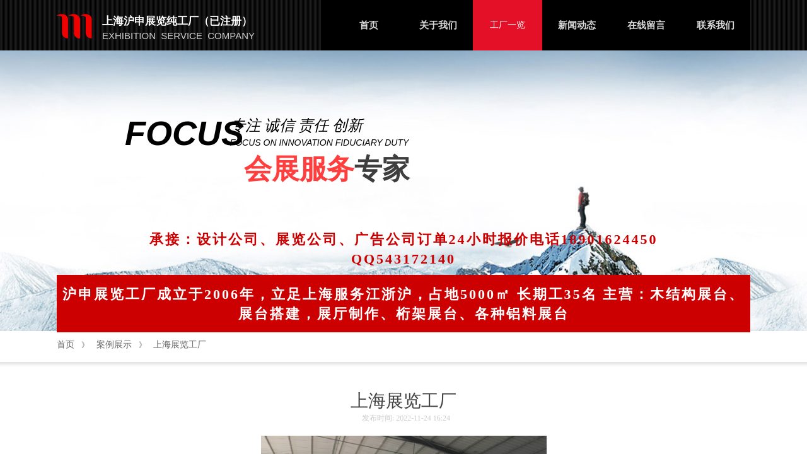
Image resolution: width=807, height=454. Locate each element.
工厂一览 (507, 25)
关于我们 (438, 25)
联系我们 (715, 25)
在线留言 (646, 25)
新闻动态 (577, 25)
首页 (368, 25)
